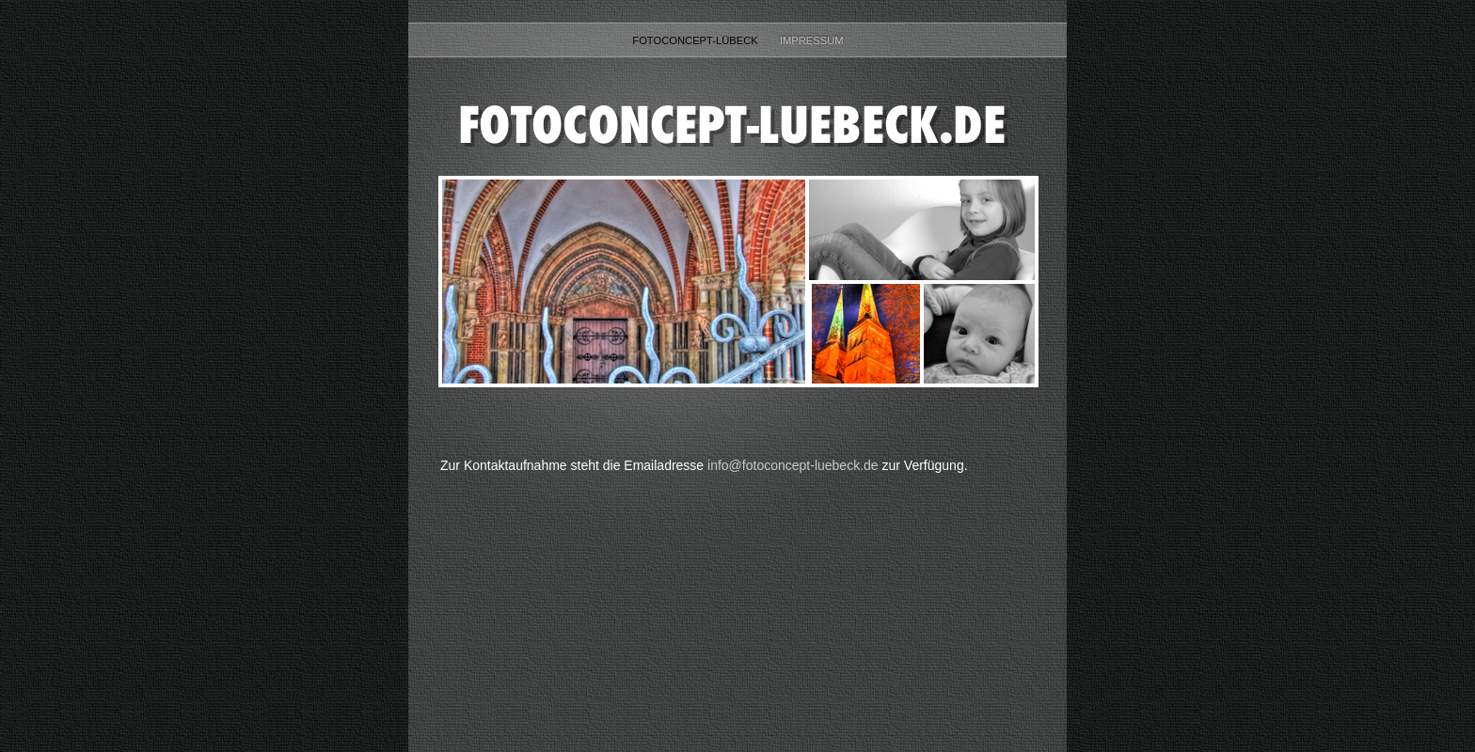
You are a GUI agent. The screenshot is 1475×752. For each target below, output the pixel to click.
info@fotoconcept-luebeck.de (793, 465)
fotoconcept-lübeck (696, 40)
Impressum (812, 40)
